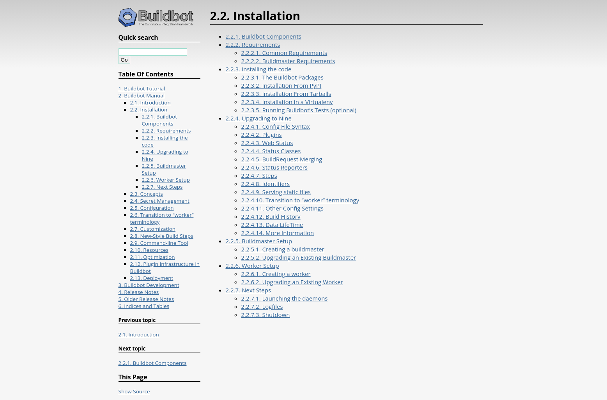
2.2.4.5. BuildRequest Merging (281, 159)
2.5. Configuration (152, 207)
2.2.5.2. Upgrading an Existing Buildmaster (298, 257)
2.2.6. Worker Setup (252, 265)
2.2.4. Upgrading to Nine (259, 118)
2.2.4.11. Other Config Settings (282, 208)
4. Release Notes (139, 292)
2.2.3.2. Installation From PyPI (281, 85)
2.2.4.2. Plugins (261, 134)
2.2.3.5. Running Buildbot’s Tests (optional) (298, 110)
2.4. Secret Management (159, 200)
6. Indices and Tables (144, 306)
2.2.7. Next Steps (248, 290)
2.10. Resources (149, 249)
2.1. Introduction (150, 102)
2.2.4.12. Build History (271, 216)
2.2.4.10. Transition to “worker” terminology (300, 200)
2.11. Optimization (152, 256)
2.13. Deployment (151, 277)
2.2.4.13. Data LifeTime (272, 224)
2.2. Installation (149, 109)
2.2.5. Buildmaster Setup (259, 241)
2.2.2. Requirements (253, 44)
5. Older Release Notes (146, 299)
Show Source (134, 391)
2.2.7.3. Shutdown (265, 315)
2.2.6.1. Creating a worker (276, 274)
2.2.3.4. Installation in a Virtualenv (287, 102)
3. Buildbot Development (149, 284)
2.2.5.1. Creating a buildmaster (282, 249)
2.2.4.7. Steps (259, 175)
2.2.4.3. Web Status (267, 143)
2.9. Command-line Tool (159, 242)
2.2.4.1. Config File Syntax (275, 126)
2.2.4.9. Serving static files (276, 192)
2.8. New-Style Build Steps (161, 235)
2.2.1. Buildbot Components (263, 36)
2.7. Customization (153, 228)
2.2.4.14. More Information (277, 233)
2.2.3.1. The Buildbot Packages (282, 77)
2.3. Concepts (146, 193)
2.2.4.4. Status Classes (271, 151)
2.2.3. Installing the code (259, 69)
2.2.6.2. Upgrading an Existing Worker (292, 282)
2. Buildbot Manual (142, 95)
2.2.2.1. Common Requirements (284, 53)
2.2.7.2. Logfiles (262, 306)
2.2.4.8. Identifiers (265, 184)
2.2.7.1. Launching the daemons (284, 298)
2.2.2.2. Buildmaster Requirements (288, 61)
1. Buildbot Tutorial (142, 88)
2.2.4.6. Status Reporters (274, 167)
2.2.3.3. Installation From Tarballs (286, 93)
